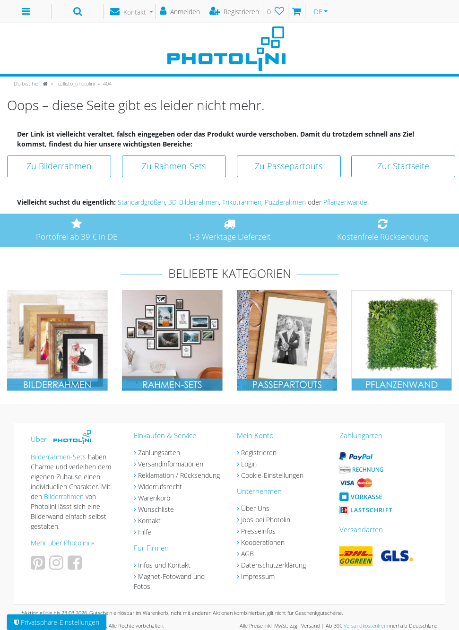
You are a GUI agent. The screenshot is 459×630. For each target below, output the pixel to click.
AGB (247, 553)
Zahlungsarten (159, 452)
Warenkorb (154, 497)
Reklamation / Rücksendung (179, 475)
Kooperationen (263, 542)
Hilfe (144, 531)
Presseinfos (258, 530)
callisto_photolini (75, 83)
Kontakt (149, 520)
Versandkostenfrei (364, 625)
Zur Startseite (403, 166)
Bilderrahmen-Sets (58, 456)
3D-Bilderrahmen (193, 202)
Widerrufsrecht (160, 486)
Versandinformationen (170, 463)
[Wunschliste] (275, 11)
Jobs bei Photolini (266, 519)
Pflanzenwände (345, 202)
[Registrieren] (235, 11)
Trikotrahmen (241, 202)
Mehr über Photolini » (62, 542)
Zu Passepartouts (288, 166)
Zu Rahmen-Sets (174, 166)
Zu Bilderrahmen (59, 166)
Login (249, 463)
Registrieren (259, 452)
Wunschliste (156, 509)
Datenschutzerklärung (273, 565)
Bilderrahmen (64, 496)
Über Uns (255, 508)
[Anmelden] (180, 11)
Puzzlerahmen (285, 202)
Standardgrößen (141, 202)
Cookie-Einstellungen (272, 475)
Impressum (258, 576)
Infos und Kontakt (164, 565)
